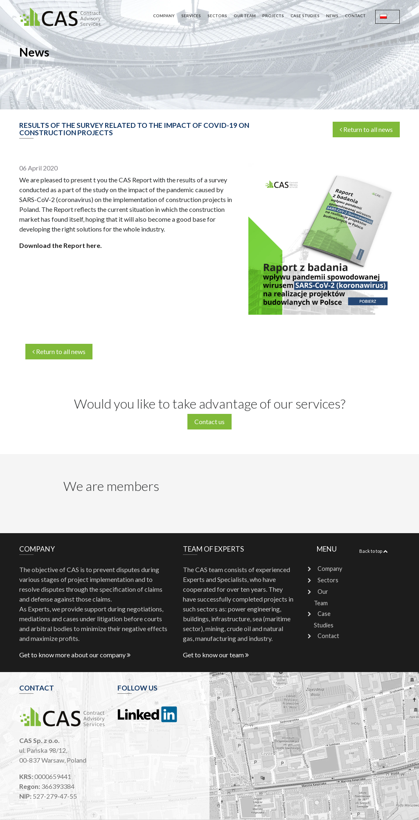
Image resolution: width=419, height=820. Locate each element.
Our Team (245, 16)
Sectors (217, 16)
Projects (273, 16)
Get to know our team (216, 655)
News (332, 16)
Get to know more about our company (75, 655)
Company (164, 16)
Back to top (373, 551)
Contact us (209, 421)
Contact (355, 16)
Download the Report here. (60, 245)
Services (191, 16)
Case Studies (305, 16)
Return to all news (366, 129)
